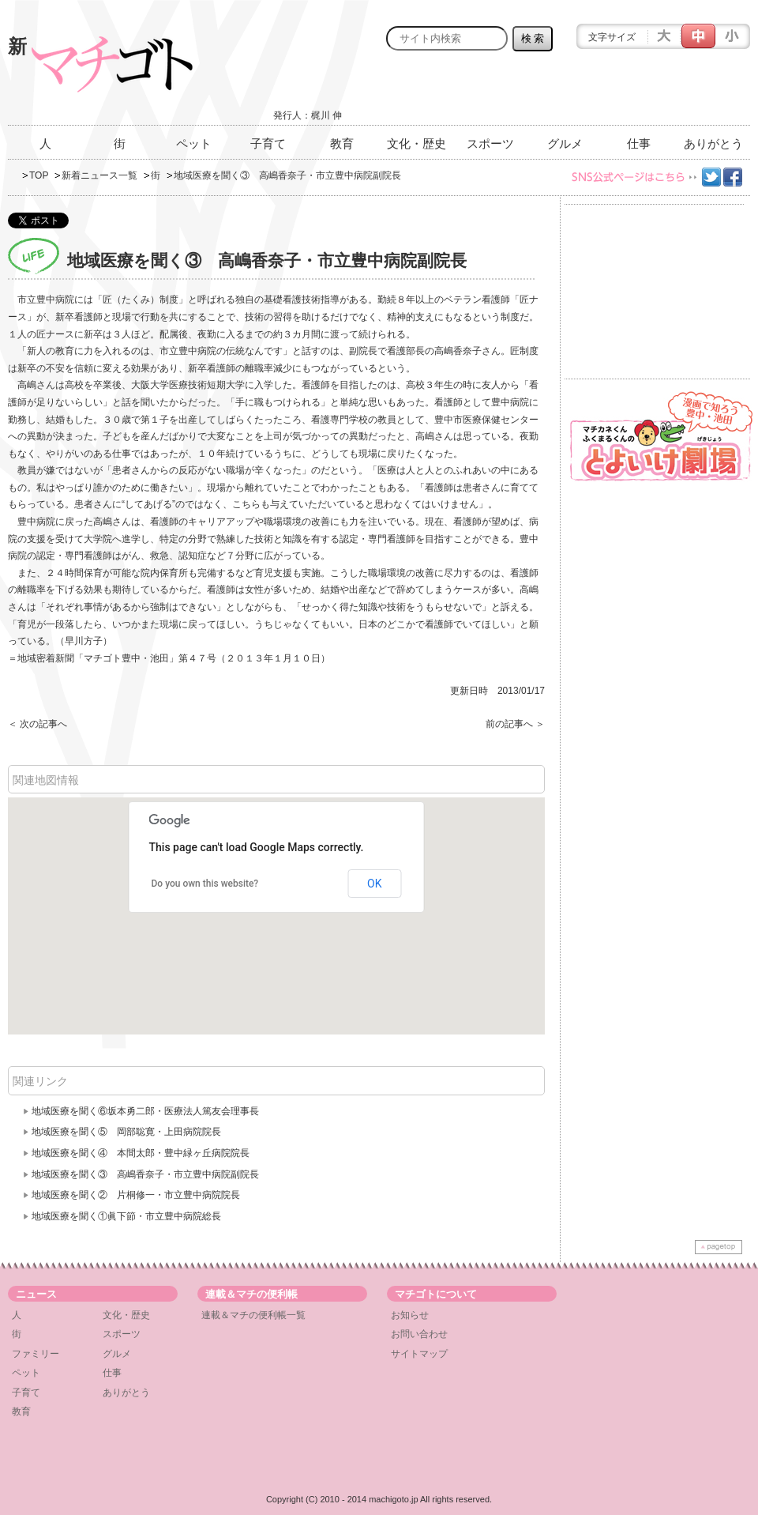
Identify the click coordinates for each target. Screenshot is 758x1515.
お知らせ (410, 1315)
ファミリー (35, 1353)
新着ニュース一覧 (99, 175)
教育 (342, 143)
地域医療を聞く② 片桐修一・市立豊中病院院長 (136, 1194)
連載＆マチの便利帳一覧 (253, 1315)
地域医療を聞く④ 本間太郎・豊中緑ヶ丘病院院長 (141, 1153)
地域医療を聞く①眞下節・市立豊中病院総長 (126, 1216)
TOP (38, 175)
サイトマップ (419, 1353)
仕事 (639, 143)
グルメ (565, 143)
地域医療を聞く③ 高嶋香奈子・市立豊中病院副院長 (145, 1174)
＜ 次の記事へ (37, 723)
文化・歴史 (416, 143)
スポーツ (490, 143)
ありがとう (713, 143)
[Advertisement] (565, 92)
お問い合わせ (419, 1334)
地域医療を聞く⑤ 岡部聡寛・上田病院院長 (126, 1131)
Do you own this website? (205, 883)
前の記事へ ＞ (515, 723)
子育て (268, 143)
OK (374, 883)
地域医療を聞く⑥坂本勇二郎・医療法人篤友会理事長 (145, 1111)
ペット (194, 143)
